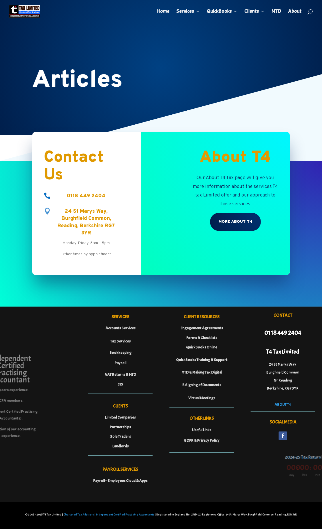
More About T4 (235, 221)
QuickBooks (219, 12)
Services (185, 12)
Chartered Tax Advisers (78, 515)
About (294, 12)
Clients (251, 12)
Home (162, 12)
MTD (276, 12)
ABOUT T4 (283, 404)
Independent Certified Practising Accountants (125, 515)
